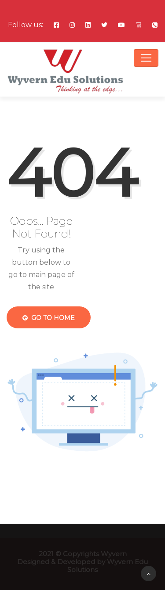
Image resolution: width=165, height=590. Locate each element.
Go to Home (48, 318)
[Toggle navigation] (146, 58)
